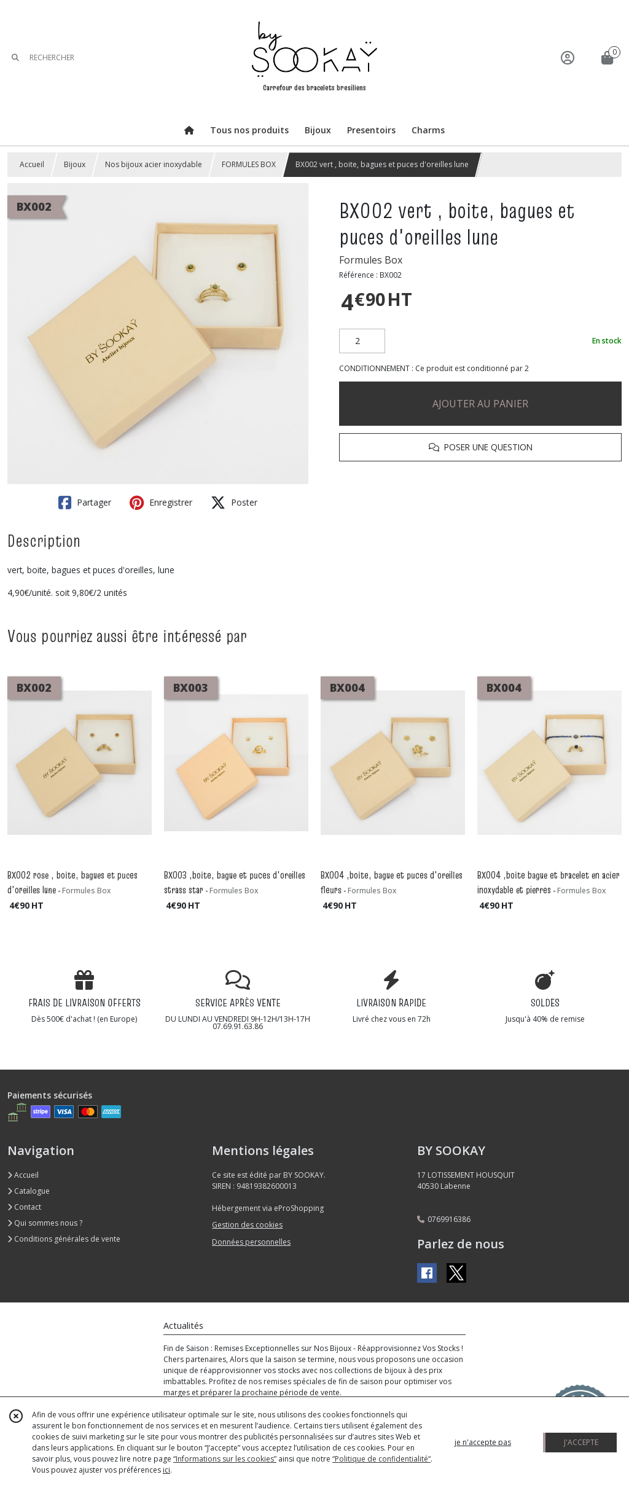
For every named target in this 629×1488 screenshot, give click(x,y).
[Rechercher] (15, 57)
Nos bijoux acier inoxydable (153, 164)
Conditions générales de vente (63, 1239)
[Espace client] (567, 57)
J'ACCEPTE (581, 1442)
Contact (24, 1207)
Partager (84, 502)
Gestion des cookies (247, 1225)
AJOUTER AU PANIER (480, 403)
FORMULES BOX (249, 164)
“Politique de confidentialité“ (381, 1459)
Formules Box (370, 260)
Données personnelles (251, 1242)
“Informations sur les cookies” (224, 1459)
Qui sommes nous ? (44, 1223)
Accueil (32, 164)
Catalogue (28, 1191)
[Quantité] (362, 341)
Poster (234, 502)
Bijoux (74, 164)
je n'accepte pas (483, 1442)
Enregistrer (161, 502)
